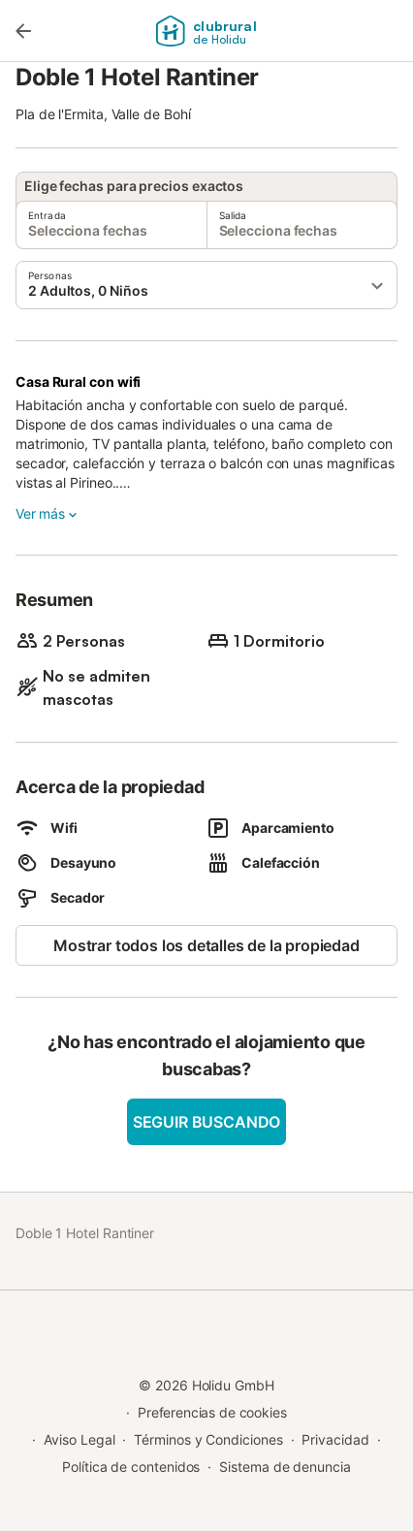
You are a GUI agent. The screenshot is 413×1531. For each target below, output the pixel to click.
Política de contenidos (131, 1466)
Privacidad (335, 1439)
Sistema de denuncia (284, 1466)
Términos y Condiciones (208, 1439)
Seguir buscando (206, 1122)
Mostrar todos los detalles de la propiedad (206, 945)
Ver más (48, 514)
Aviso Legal (79, 1439)
